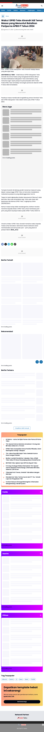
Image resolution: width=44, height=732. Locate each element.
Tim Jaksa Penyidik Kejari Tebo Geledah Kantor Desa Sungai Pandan (22, 454)
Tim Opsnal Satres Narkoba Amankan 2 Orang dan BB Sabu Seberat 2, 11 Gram (23, 445)
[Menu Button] (2, 6)
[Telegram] (9, 244)
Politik (9, 10)
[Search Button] (41, 6)
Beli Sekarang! (22, 701)
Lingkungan (31, 10)
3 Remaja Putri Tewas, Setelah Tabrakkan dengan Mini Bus (22, 473)
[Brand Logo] (22, 718)
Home (3, 10)
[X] (5, 244)
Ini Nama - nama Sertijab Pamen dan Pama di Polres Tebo (23, 440)
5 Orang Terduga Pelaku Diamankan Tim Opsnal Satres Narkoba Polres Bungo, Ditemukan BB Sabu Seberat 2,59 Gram (22, 467)
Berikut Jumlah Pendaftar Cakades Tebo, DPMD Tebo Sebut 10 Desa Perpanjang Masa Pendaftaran (23, 459)
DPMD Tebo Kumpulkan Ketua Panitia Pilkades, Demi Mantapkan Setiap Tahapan (23, 450)
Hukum (16, 10)
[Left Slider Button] (37, 362)
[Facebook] (2, 244)
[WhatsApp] (12, 244)
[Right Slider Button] (42, 10)
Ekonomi (22, 10)
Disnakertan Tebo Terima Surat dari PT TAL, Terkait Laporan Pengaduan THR (23, 478)
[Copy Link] (15, 244)
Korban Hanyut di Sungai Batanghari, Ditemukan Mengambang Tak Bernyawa (22, 483)
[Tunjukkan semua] (41, 492)
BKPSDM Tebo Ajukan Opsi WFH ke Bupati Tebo (21, 463)
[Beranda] (3, 16)
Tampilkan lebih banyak (22, 428)
